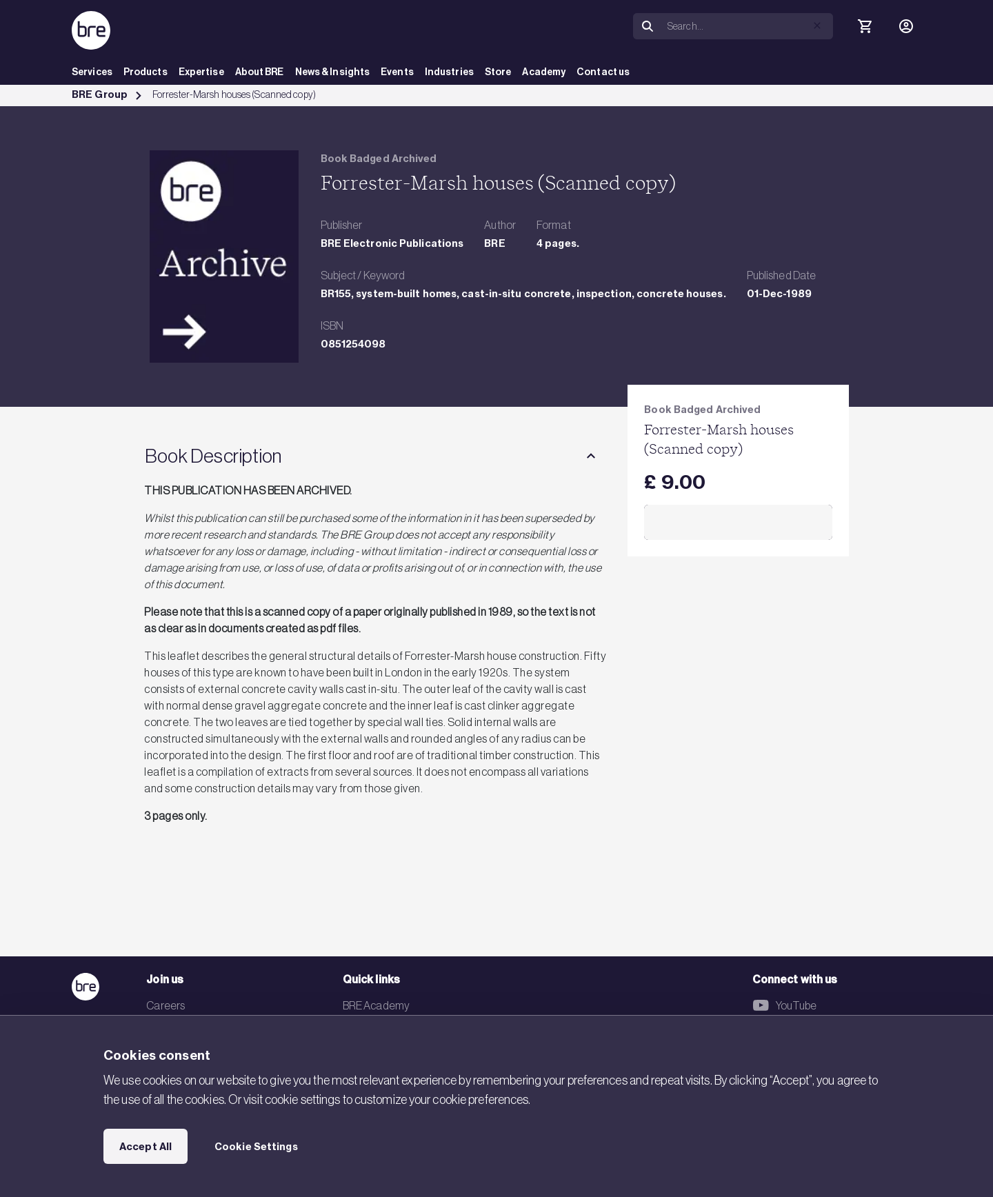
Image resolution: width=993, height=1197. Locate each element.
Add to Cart (738, 522)
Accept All (145, 1146)
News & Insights (332, 72)
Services (92, 72)
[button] (817, 25)
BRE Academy (376, 1005)
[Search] (747, 26)
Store (498, 72)
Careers (165, 1005)
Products (145, 72)
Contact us (603, 72)
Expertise (201, 72)
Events (397, 72)
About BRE (259, 72)
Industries (449, 72)
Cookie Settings (256, 1146)
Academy (543, 72)
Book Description (213, 456)
